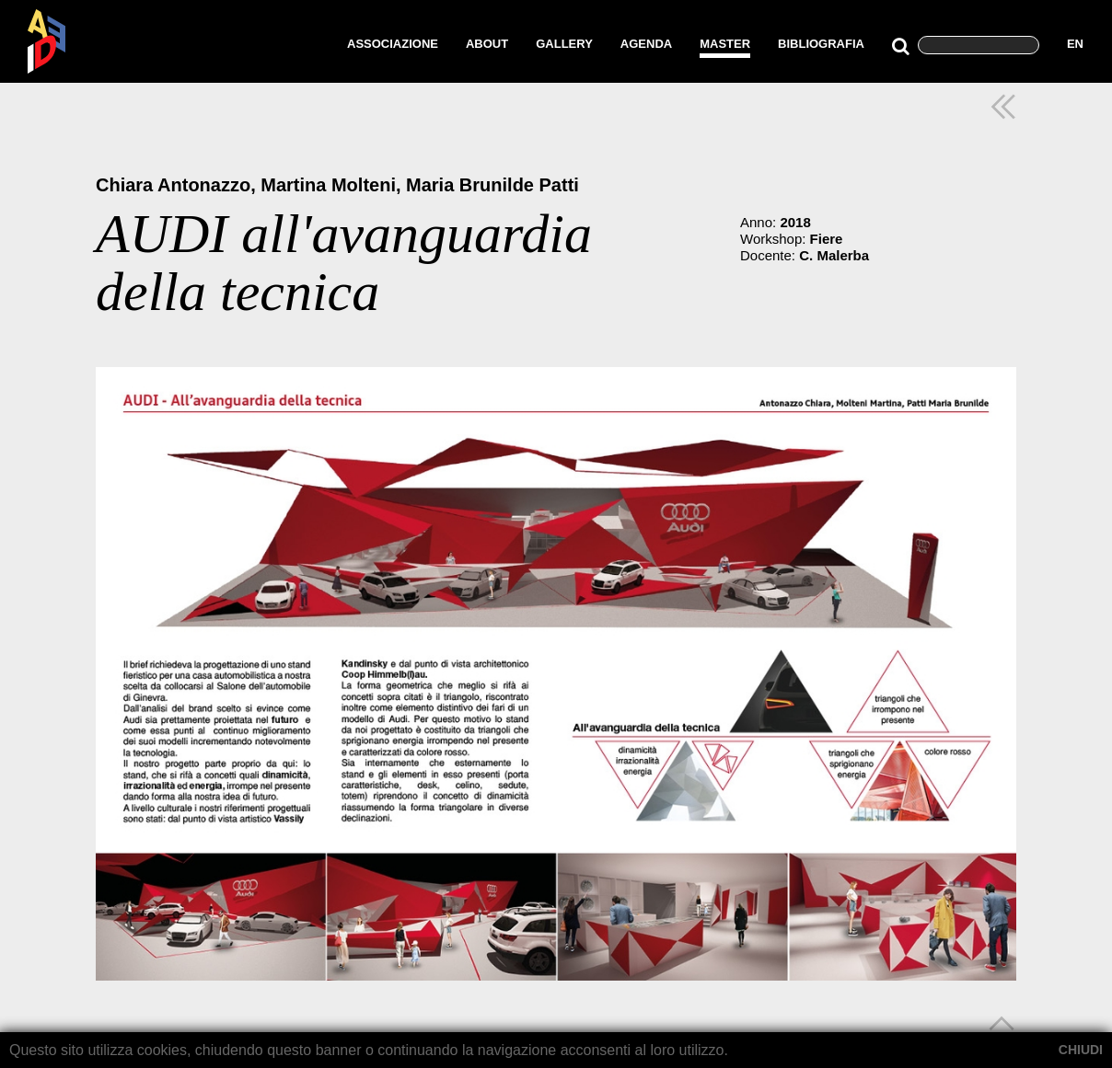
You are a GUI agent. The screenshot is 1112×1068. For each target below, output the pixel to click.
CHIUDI (1081, 1049)
